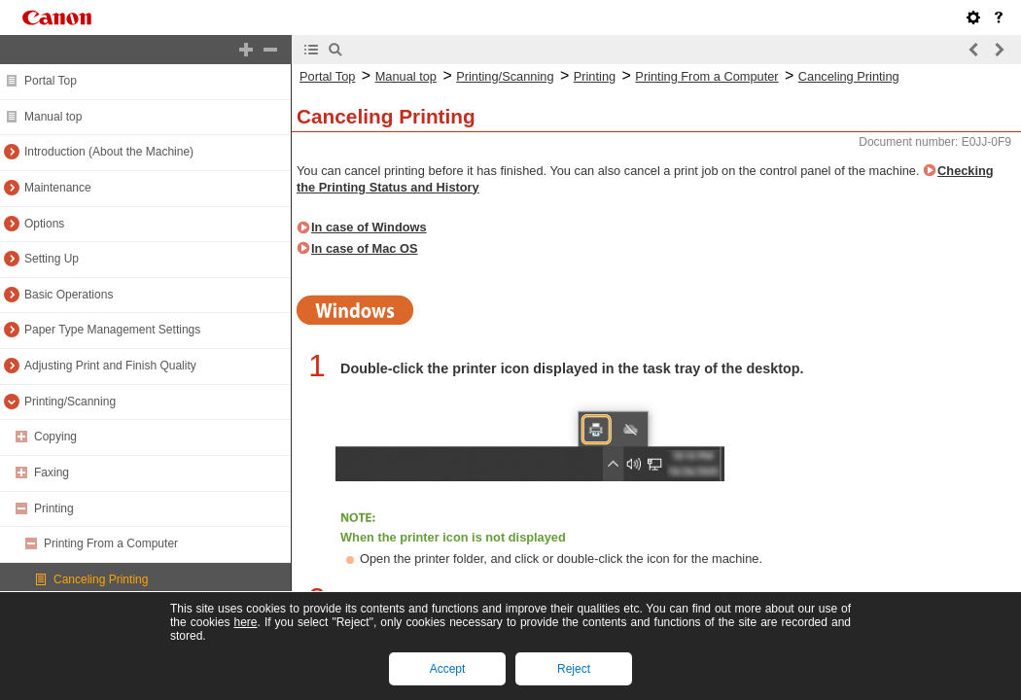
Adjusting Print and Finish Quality (110, 365)
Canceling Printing (100, 579)
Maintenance (57, 187)
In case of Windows (369, 227)
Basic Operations (68, 294)
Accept (448, 669)
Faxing (51, 472)
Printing (54, 508)
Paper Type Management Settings (112, 329)
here (245, 622)
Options (44, 223)
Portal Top (50, 81)
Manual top (53, 116)
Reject (573, 669)
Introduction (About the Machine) (109, 151)
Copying (55, 436)
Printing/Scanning (70, 401)
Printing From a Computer (111, 543)
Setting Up (51, 258)
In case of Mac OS (364, 248)
